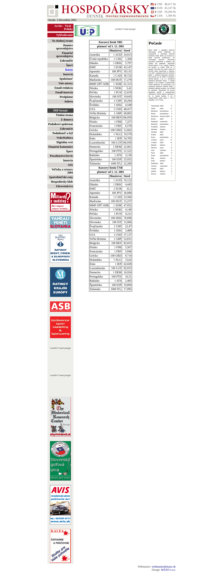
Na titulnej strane (62, 40)
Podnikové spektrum (60, 124)
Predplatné (66, 96)
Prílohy (68, 29)
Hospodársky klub (62, 181)
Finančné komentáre (60, 146)
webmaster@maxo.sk (164, 566)
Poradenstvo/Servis (61, 155)
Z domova (67, 119)
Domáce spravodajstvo (64, 47)
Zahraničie (66, 60)
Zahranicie (66, 128)
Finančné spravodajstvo (64, 54)
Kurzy (69, 69)
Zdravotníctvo (64, 186)
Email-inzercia (64, 92)
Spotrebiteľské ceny (61, 177)
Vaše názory (65, 83)
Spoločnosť (66, 78)
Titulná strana (64, 115)
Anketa (68, 101)
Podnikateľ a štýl (62, 133)
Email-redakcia (64, 87)
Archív (58, 25)
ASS (70, 164)
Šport (69, 65)
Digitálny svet (64, 142)
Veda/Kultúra (64, 137)
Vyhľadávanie (64, 34)
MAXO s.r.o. (168, 569)
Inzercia (68, 74)
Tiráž (68, 25)
